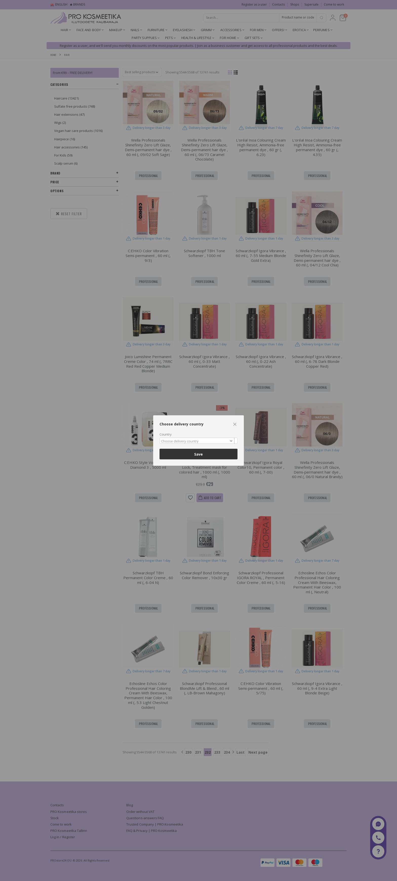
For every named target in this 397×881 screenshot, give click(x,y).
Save (198, 454)
